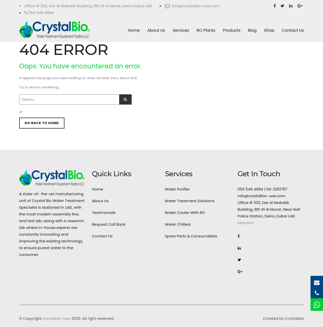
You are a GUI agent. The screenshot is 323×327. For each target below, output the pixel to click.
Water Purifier (177, 189)
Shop (269, 30)
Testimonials (103, 212)
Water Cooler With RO (185, 212)
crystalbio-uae (56, 318)
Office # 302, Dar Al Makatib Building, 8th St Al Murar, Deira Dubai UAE (88, 5)
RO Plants (206, 30)
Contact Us (293, 30)
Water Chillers (178, 224)
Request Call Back (108, 224)
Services (181, 30)
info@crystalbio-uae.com (192, 5)
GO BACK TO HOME (42, 123)
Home (134, 30)
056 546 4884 (39, 12)
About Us (156, 30)
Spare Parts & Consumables (191, 236)
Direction (246, 222)
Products (231, 30)
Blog (252, 30)
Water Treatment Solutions (190, 200)
